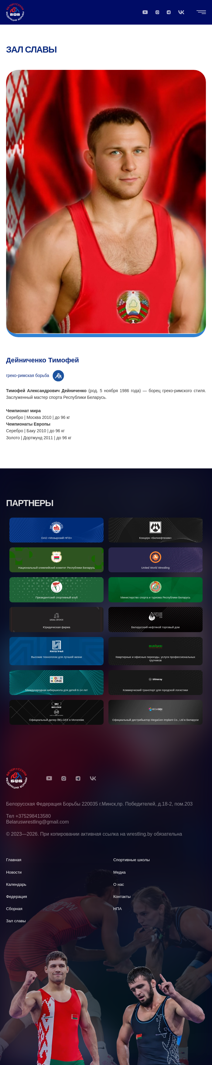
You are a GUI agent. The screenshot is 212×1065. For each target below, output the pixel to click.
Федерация (16, 896)
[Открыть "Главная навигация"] (201, 12)
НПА (117, 908)
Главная (13, 860)
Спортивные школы (131, 860)
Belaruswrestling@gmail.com (37, 821)
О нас (118, 884)
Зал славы (31, 49)
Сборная (14, 908)
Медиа (119, 872)
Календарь (16, 884)
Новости (14, 872)
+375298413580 (33, 816)
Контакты (122, 896)
